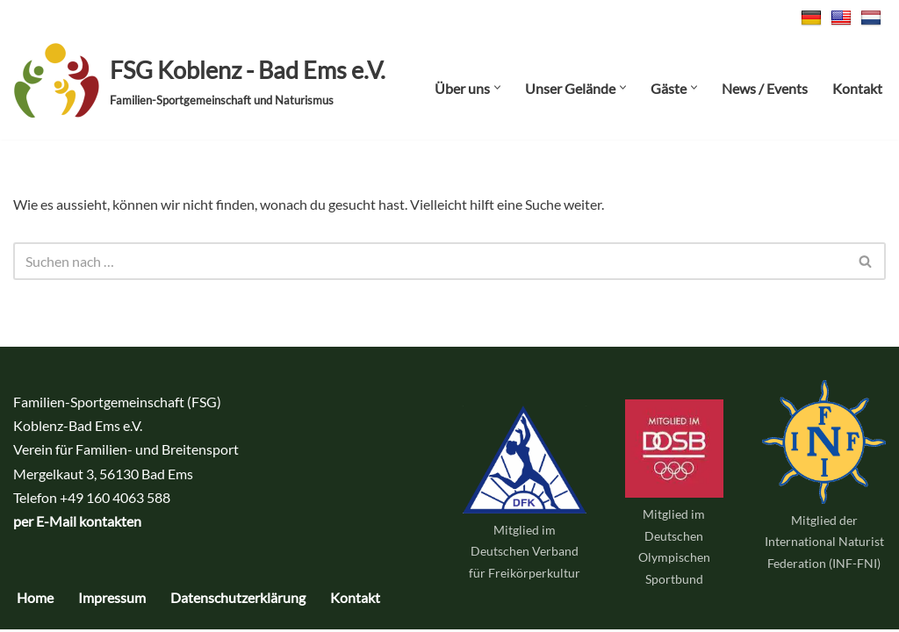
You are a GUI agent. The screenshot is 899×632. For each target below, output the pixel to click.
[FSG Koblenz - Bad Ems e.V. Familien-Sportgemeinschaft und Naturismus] (199, 80)
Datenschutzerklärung (238, 600)
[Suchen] (429, 261)
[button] (497, 87)
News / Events (765, 88)
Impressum (112, 600)
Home (35, 600)
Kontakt (857, 88)
